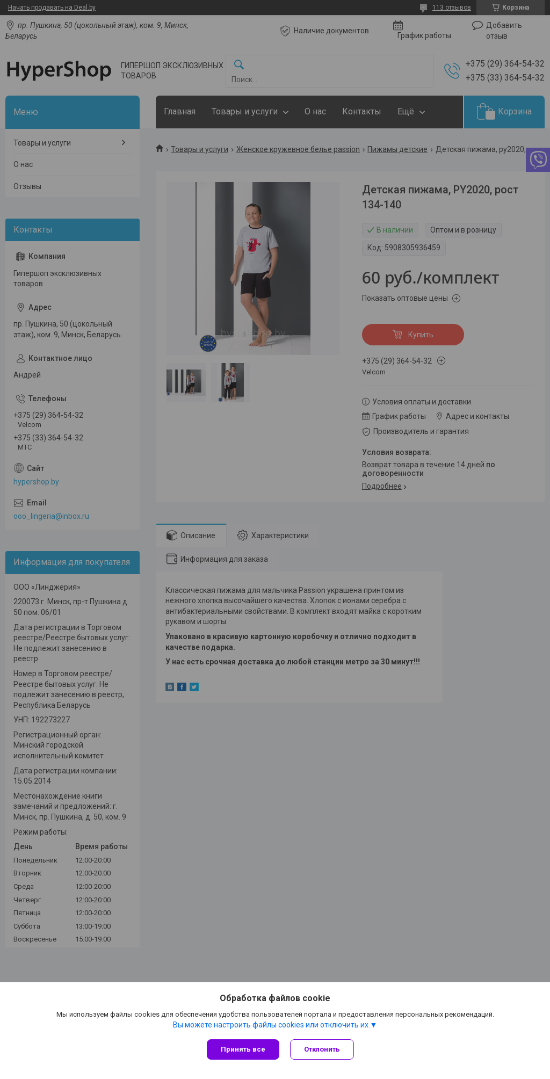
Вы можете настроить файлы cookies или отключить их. (271, 1024)
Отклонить (322, 1049)
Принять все (243, 1049)
